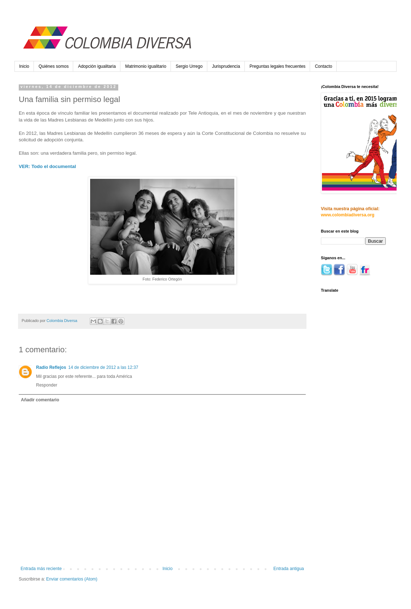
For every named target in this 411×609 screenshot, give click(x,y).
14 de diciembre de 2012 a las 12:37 (103, 367)
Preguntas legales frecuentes (277, 66)
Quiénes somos (53, 66)
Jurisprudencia (226, 66)
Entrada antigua (288, 568)
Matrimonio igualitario (145, 66)
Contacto (323, 66)
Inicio (24, 66)
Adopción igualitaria (97, 66)
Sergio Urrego (189, 66)
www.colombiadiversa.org (347, 214)
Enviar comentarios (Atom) (71, 579)
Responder (46, 385)
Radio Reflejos (51, 367)
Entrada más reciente (41, 568)
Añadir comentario (40, 399)
